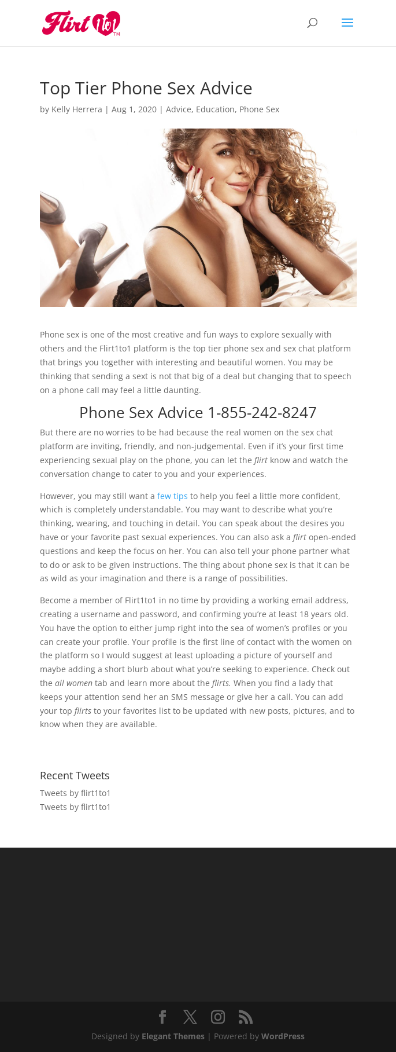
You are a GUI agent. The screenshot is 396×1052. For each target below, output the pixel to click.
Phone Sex (259, 109)
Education (215, 109)
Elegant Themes (173, 1036)
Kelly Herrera (76, 109)
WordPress (283, 1036)
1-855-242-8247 (262, 412)
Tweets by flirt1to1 (75, 792)
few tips (172, 495)
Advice (178, 109)
